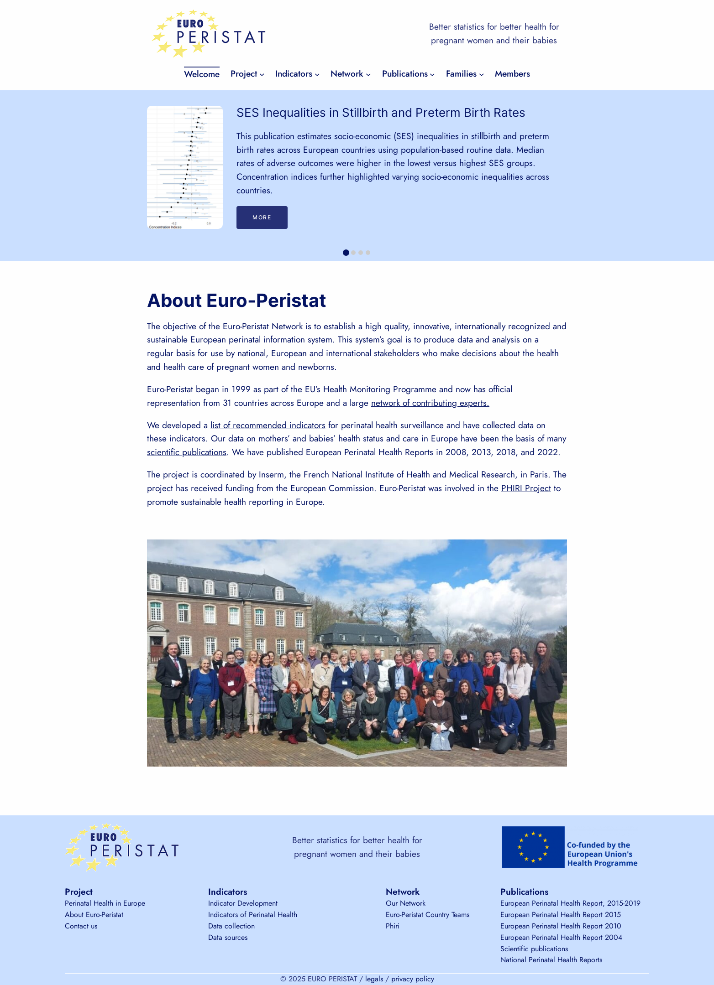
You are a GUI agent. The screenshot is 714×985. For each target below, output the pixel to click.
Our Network (405, 903)
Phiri (392, 926)
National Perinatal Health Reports (551, 959)
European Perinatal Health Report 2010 (560, 926)
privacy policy (412, 979)
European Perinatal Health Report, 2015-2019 (570, 903)
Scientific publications (534, 949)
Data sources (227, 937)
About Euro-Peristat (94, 914)
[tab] (346, 252)
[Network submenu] (368, 74)
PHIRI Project (526, 488)
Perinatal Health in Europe (105, 903)
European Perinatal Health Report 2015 (560, 914)
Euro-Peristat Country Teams (427, 914)
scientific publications (186, 452)
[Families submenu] (481, 74)
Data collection (231, 926)
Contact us (81, 926)
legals (374, 979)
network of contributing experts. (430, 402)
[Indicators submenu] (317, 74)
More (261, 217)
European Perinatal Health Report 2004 (561, 937)
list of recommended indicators (268, 425)
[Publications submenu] (432, 74)
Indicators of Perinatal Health (252, 914)
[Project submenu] (262, 74)
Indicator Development (243, 903)
